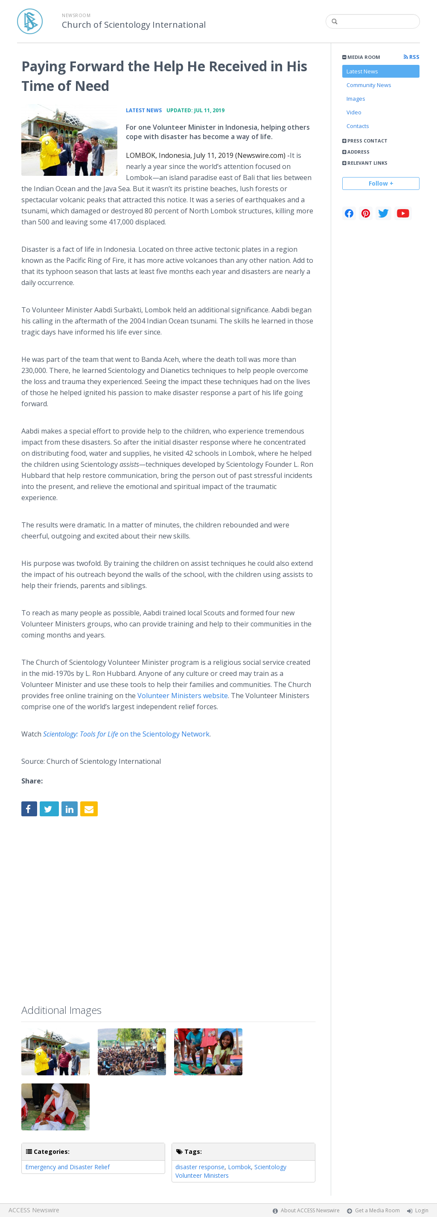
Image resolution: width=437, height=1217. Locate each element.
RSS (412, 57)
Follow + (381, 183)
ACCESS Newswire (34, 1210)
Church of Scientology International (134, 24)
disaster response (199, 1167)
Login (421, 1210)
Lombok (239, 1167)
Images (356, 98)
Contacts (358, 126)
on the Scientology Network (126, 734)
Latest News (362, 71)
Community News (369, 85)
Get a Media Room (377, 1210)
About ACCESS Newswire (310, 1210)
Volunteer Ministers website (182, 695)
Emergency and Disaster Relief (67, 1167)
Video (354, 112)
